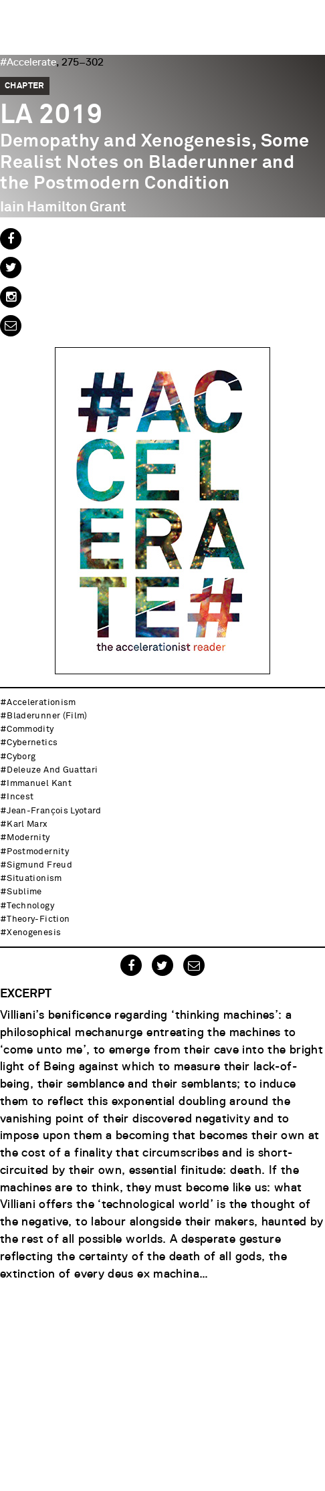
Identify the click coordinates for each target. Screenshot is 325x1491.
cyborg (21, 757)
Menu (308, 16)
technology (30, 906)
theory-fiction (38, 919)
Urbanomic (21, 21)
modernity (28, 837)
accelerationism (41, 702)
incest (20, 797)
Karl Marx (27, 824)
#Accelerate (28, 62)
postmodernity (38, 852)
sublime (24, 892)
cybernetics (32, 742)
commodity (30, 729)
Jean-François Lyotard (54, 811)
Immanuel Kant (39, 783)
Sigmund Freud (39, 865)
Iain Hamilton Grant (63, 207)
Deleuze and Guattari (52, 770)
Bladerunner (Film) (47, 716)
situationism (34, 878)
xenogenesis (34, 932)
